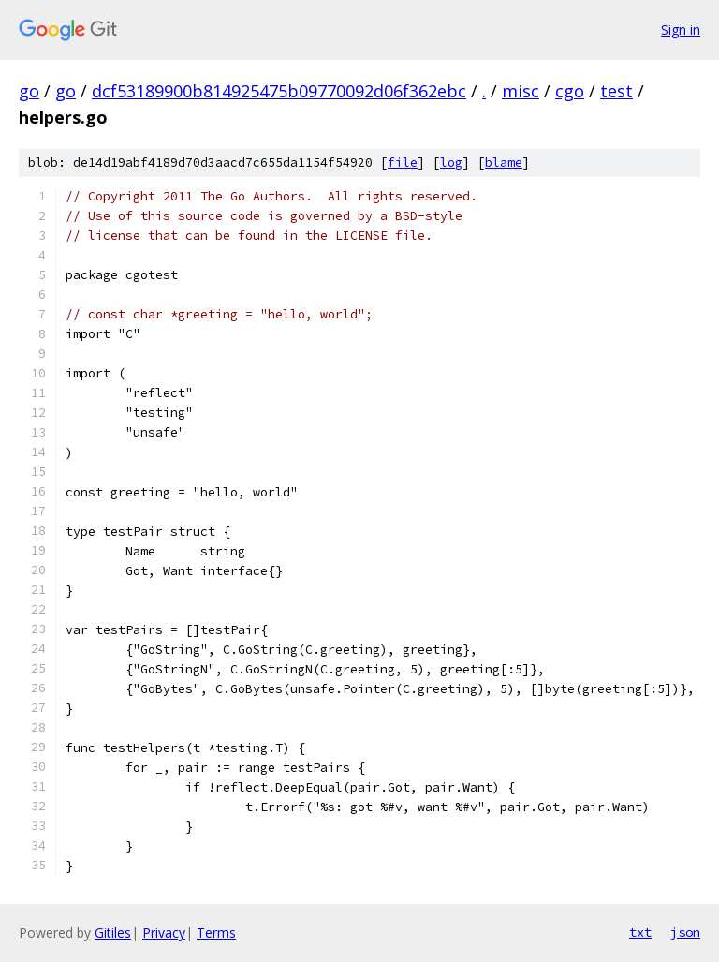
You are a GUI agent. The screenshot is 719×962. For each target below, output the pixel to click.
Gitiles (113, 932)
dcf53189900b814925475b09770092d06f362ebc (279, 91)
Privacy (163, 932)
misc (520, 91)
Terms (216, 932)
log (451, 162)
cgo (569, 91)
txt (640, 932)
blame (503, 162)
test (616, 91)
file (403, 162)
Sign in (680, 29)
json (685, 932)
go (29, 91)
